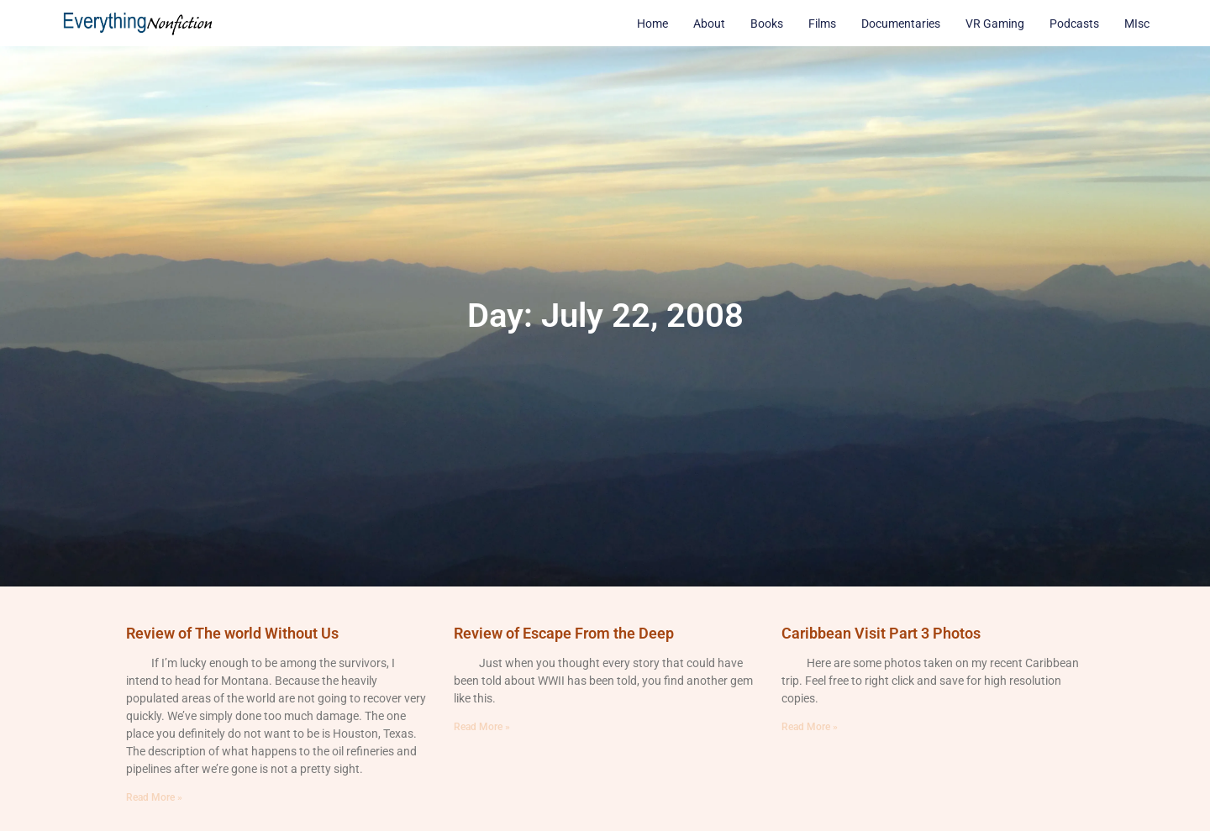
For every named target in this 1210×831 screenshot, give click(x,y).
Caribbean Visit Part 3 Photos (881, 633)
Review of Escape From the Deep (564, 633)
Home (652, 23)
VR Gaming (994, 23)
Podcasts (1074, 23)
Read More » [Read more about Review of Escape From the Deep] (482, 727)
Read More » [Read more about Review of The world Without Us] (154, 797)
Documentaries (900, 23)
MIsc (1137, 23)
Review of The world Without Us (232, 633)
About (709, 23)
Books (766, 23)
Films (822, 23)
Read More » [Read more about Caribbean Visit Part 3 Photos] (809, 727)
